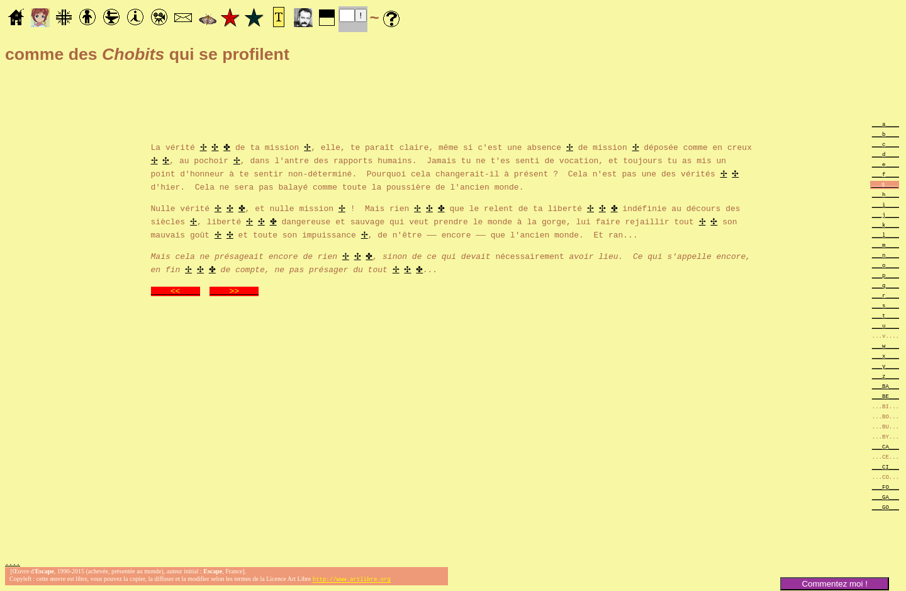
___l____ (885, 235)
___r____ (885, 295)
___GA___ (885, 497)
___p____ (885, 275)
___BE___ (885, 396)
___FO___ (885, 487)
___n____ (885, 255)
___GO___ (885, 507)
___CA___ (885, 446)
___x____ (885, 356)
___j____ (885, 214)
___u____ (885, 325)
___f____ (885, 174)
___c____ (885, 144)
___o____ (885, 265)
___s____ (885, 305)
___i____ (885, 204)
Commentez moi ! (834, 583)
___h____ (885, 194)
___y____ (885, 366)
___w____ (885, 345)
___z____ (885, 376)
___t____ (885, 315)
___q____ (885, 285)
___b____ (885, 134)
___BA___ (885, 386)
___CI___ (885, 466)
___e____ (885, 164)
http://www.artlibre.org (352, 581)
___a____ (885, 124)
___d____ (885, 154)
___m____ (885, 245)
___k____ (885, 225)
